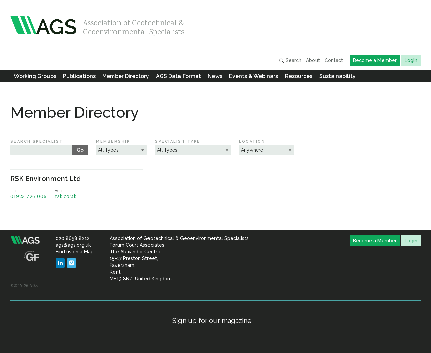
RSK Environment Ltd (45, 179)
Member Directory (125, 76)
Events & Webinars (253, 76)
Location (252, 141)
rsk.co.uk (66, 197)
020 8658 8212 (73, 238)
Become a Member (375, 60)
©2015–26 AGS (24, 286)
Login (411, 60)
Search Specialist (36, 141)
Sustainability (337, 76)
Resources (298, 76)
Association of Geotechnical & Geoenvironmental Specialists (134, 26)
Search (290, 60)
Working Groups (35, 76)
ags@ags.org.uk (73, 245)
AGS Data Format (178, 76)
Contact (334, 60)
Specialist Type (177, 141)
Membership (113, 141)
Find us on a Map (75, 251)
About (313, 60)
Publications (79, 76)
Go (80, 150)
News (215, 76)
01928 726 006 (28, 197)
